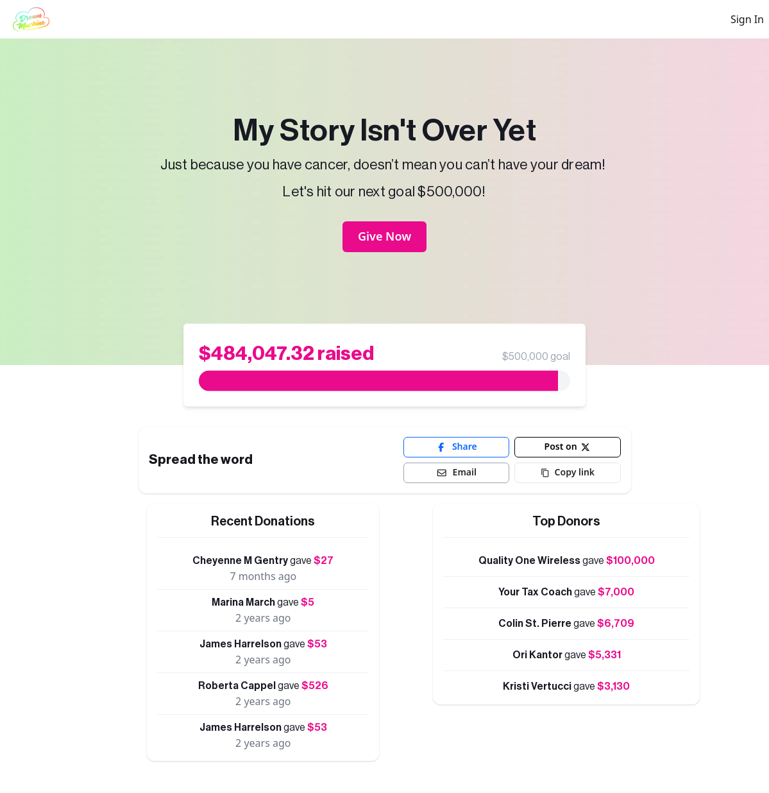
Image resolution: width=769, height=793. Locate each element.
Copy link (568, 472)
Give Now (384, 236)
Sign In (747, 19)
